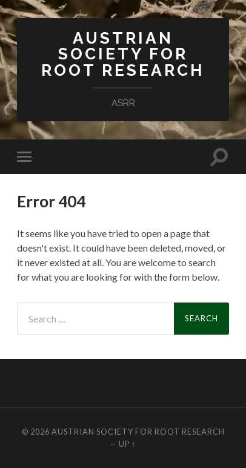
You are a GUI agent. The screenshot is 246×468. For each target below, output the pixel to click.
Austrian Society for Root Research (123, 53)
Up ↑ (127, 444)
